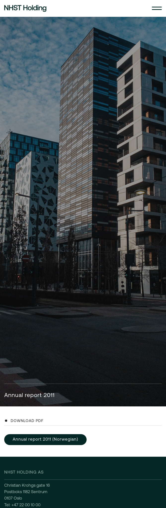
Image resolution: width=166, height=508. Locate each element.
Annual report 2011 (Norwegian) (45, 439)
